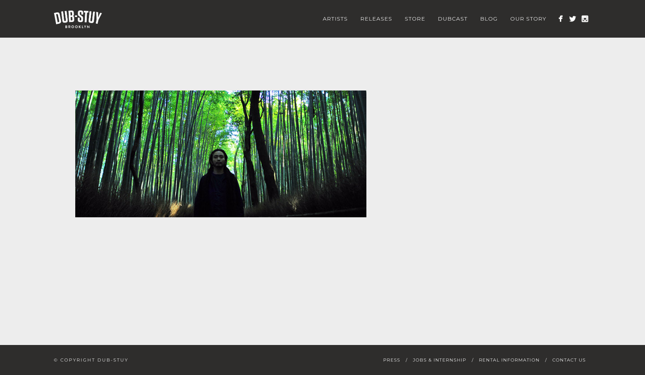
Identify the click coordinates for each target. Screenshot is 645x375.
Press (391, 360)
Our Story (528, 18)
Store (415, 18)
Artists (335, 18)
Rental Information (509, 360)
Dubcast (453, 18)
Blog (489, 18)
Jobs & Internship (439, 360)
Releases (376, 18)
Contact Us (569, 360)
